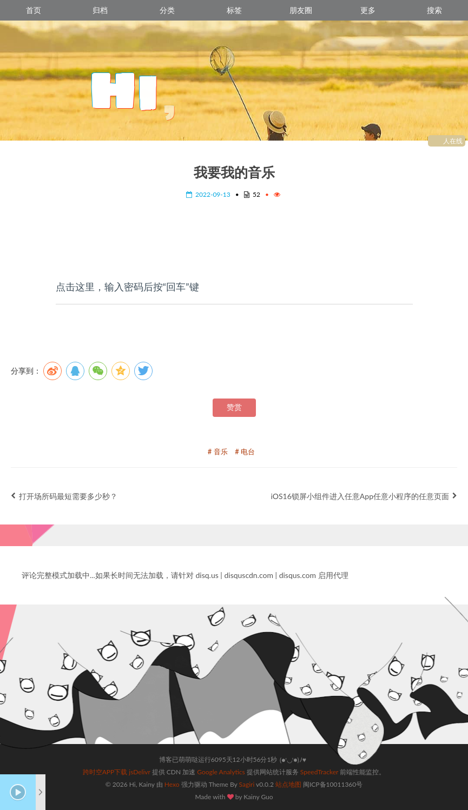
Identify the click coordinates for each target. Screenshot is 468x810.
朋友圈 (300, 10)
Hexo (172, 784)
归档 (100, 10)
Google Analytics (221, 772)
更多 (367, 10)
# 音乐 (218, 451)
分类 (167, 10)
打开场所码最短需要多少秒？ (64, 496)
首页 (33, 10)
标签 (234, 10)
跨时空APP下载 (105, 772)
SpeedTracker (319, 772)
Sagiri (247, 784)
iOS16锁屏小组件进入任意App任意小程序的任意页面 (364, 496)
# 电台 (245, 451)
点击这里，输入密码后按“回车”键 (127, 287)
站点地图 (288, 784)
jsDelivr (139, 772)
